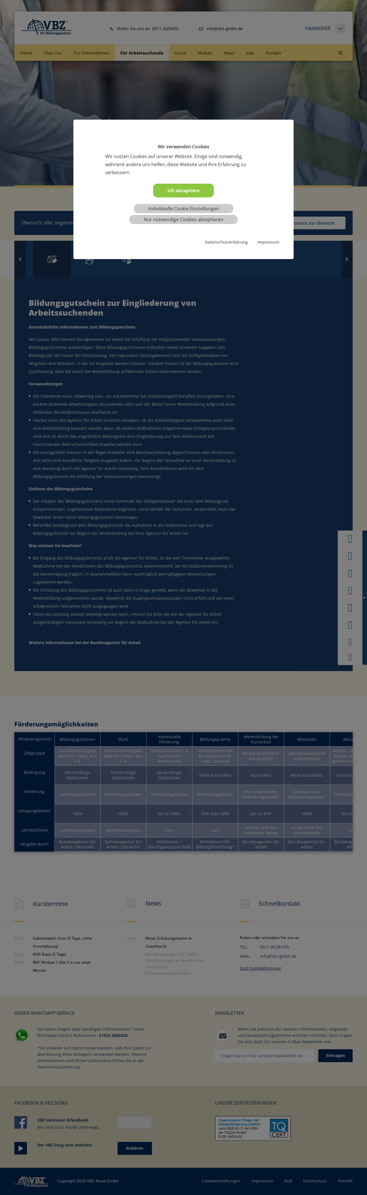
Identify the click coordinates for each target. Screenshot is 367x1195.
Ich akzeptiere (183, 190)
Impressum (268, 242)
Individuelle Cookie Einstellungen (183, 208)
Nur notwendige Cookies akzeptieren (183, 219)
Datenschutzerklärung (226, 242)
